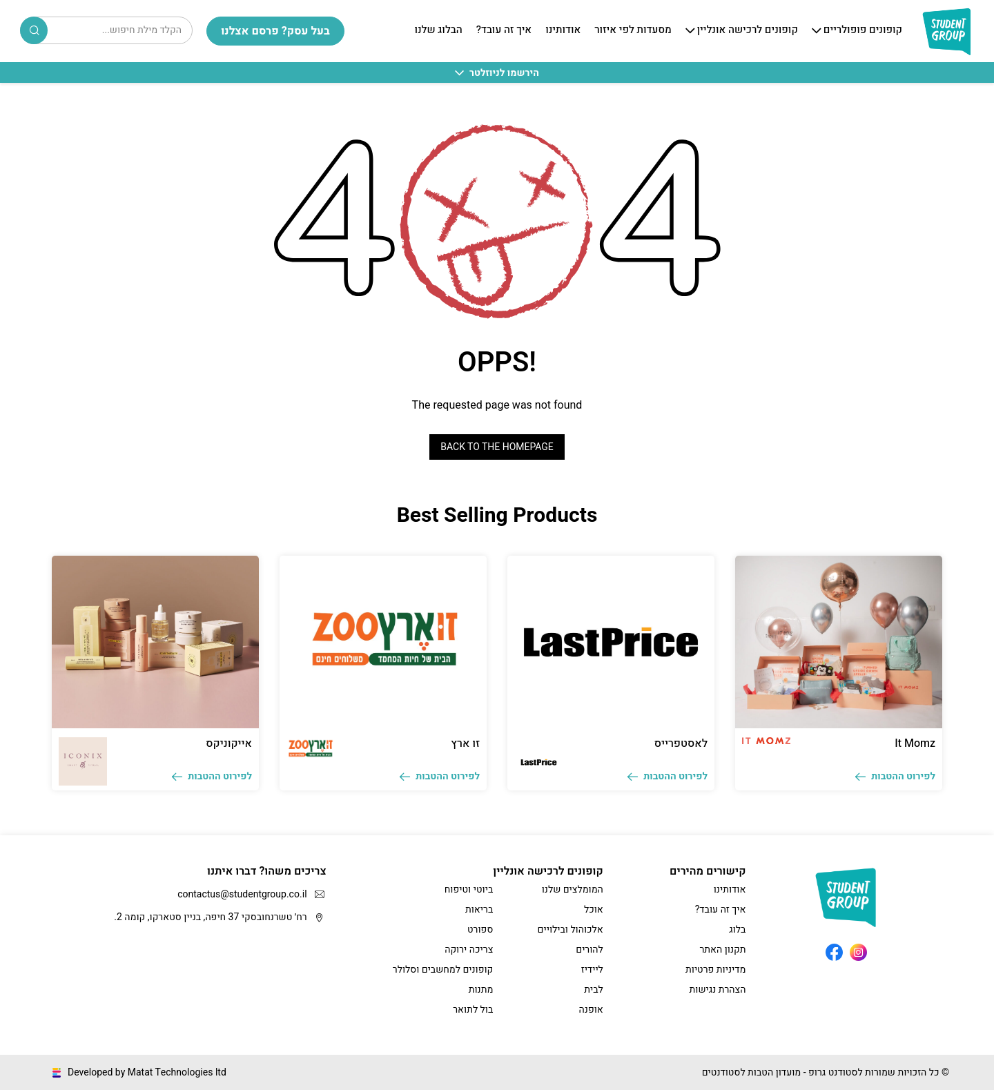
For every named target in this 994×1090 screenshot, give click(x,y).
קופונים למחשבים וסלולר (443, 969)
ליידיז (592, 969)
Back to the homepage (497, 447)
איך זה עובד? (504, 30)
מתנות (481, 989)
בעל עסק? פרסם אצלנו (275, 31)
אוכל (593, 909)
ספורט (480, 929)
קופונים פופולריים (863, 30)
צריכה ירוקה (469, 949)
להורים (589, 949)
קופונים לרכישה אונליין (747, 30)
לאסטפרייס (681, 743)
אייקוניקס (229, 743)
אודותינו (563, 30)
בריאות (479, 909)
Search (34, 30)
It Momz (915, 743)
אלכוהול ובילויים (570, 929)
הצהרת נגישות (718, 989)
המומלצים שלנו (572, 889)
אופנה (591, 1009)
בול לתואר (473, 1009)
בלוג (737, 929)
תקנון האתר (722, 949)
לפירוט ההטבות (895, 776)
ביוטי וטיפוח (469, 889)
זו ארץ (465, 743)
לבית (593, 989)
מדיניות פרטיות (715, 969)
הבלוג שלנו (438, 30)
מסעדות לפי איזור (632, 30)
